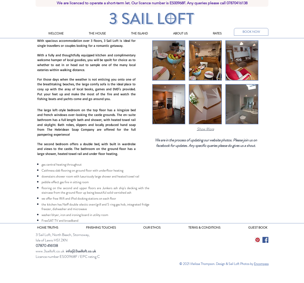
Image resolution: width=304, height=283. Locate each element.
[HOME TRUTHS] (47, 227)
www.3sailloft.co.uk (50, 251)
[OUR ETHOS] (152, 227)
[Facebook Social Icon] (265, 240)
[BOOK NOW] (251, 32)
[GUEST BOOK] (257, 227)
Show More (205, 129)
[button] (168, 60)
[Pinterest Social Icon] (258, 240)
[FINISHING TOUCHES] (101, 227)
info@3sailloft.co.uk (81, 251)
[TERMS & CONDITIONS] (204, 227)
